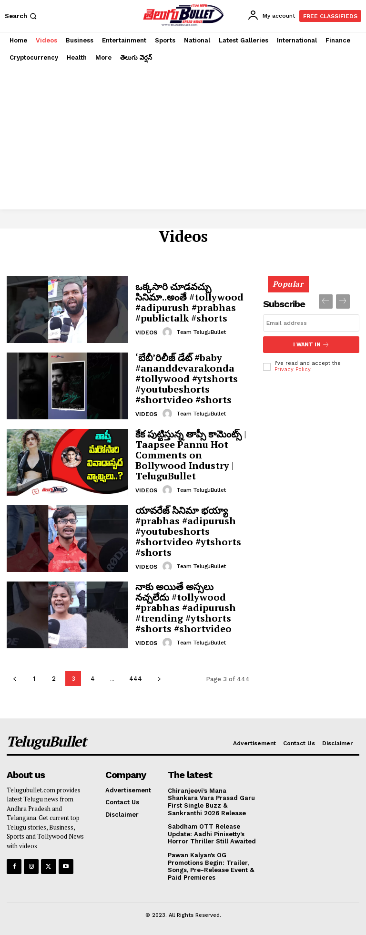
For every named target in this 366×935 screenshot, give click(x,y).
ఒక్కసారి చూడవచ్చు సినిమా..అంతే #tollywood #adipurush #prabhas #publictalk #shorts (189, 302)
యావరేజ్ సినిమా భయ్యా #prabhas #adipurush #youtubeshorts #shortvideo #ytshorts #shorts (188, 531)
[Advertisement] (183, 138)
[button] (22, 16)
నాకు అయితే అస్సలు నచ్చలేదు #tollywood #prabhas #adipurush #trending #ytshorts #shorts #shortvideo (185, 607)
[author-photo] (169, 332)
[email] (311, 323)
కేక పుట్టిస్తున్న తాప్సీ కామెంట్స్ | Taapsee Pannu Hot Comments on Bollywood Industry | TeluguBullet (190, 454)
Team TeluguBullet (201, 332)
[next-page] (159, 678)
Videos (146, 332)
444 (135, 678)
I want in (311, 344)
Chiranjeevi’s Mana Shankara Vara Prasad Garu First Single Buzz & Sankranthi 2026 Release (211, 802)
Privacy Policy (292, 369)
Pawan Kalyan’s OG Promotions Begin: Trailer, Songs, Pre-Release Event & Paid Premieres (211, 866)
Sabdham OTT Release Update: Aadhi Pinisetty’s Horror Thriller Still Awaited (212, 834)
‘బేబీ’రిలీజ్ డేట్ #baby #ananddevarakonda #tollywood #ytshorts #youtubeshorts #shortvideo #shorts (186, 378)
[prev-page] (14, 678)
